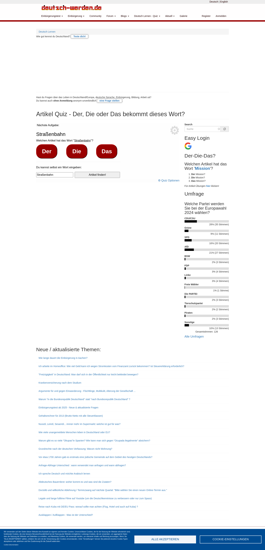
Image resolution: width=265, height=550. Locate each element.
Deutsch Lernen (47, 31)
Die (76, 151)
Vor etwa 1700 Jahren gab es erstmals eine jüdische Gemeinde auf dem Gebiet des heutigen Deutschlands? (95, 457)
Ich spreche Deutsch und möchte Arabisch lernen (64, 473)
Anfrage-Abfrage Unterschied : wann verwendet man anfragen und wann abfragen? (82, 465)
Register (206, 16)
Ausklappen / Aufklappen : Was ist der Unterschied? (66, 515)
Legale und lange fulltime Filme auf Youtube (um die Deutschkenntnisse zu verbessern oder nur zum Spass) (95, 498)
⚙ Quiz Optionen (168, 180)
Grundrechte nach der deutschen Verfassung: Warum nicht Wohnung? (75, 448)
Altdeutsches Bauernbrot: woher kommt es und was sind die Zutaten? (75, 482)
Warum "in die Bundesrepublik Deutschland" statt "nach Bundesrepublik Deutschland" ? (84, 399)
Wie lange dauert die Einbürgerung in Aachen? (63, 358)
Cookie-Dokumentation (11, 545)
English (224, 1)
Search (188, 124)
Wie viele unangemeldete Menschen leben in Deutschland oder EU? (74, 432)
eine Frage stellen (109, 100)
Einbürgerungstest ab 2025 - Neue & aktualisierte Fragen (68, 407)
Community (95, 16)
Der (47, 151)
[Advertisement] (132, 65)
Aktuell (170, 16)
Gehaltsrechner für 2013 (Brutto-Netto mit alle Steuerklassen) (71, 415)
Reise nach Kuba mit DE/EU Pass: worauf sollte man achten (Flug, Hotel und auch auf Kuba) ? (88, 506)
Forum (111, 16)
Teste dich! (79, 36)
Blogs (125, 16)
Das (107, 151)
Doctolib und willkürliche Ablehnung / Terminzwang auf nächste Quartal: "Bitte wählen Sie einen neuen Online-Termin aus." (103, 490)
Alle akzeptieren (165, 539)
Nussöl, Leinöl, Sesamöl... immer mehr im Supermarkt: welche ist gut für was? (80, 424)
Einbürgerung (76, 16)
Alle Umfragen (194, 336)
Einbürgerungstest (52, 16)
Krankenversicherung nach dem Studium (60, 382)
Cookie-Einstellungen (231, 539)
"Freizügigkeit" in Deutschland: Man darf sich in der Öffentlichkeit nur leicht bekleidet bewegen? (88, 374)
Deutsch (214, 1)
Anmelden (221, 16)
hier (208, 186)
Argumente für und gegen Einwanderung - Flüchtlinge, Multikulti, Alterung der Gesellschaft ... (87, 391)
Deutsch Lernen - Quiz (147, 16)
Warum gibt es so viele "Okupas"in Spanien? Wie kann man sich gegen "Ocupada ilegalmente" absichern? (94, 440)
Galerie (183, 16)
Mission (202, 168)
